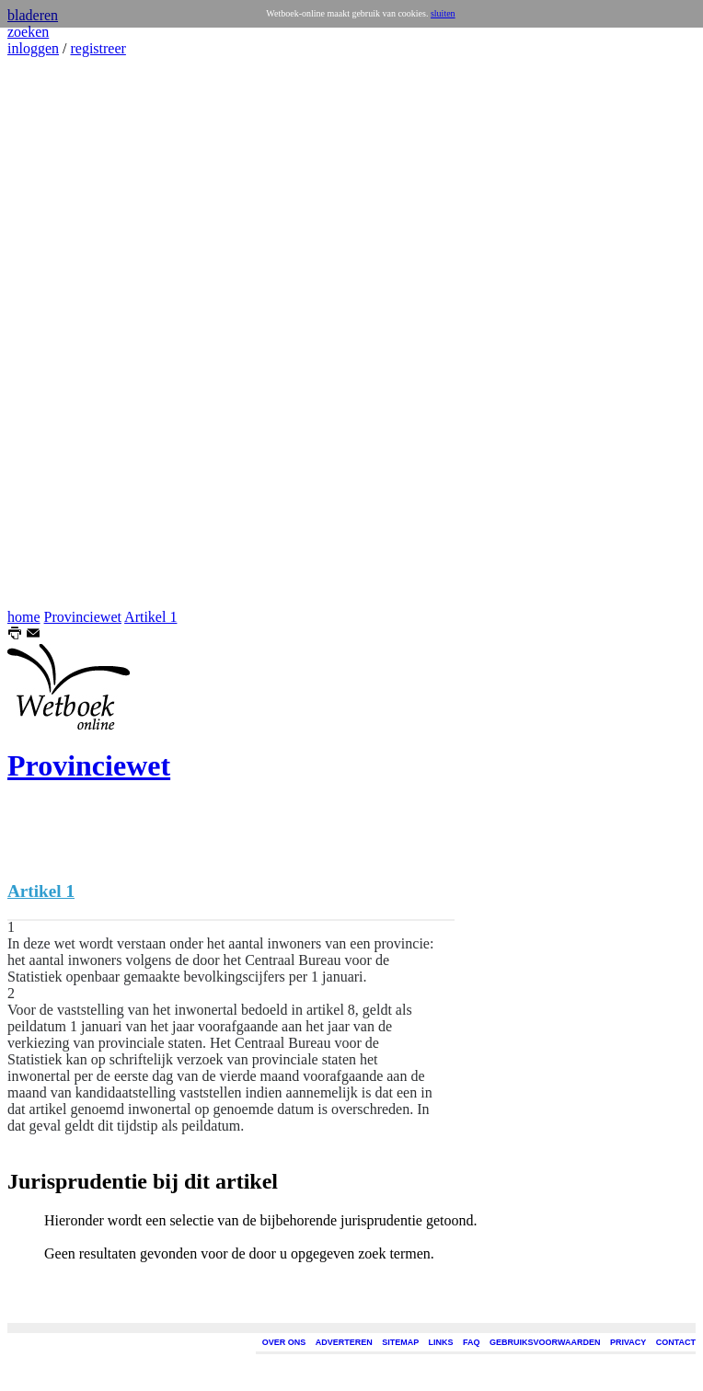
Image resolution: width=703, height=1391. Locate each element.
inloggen (33, 48)
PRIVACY (628, 1342)
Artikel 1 (150, 617)
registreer (97, 48)
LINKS (441, 1342)
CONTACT (676, 1342)
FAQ (471, 1342)
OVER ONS (284, 1342)
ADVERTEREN (344, 1342)
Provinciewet (82, 617)
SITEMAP (400, 1342)
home (23, 617)
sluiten (443, 13)
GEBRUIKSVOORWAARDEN (545, 1342)
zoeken (28, 32)
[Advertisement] (62, 333)
